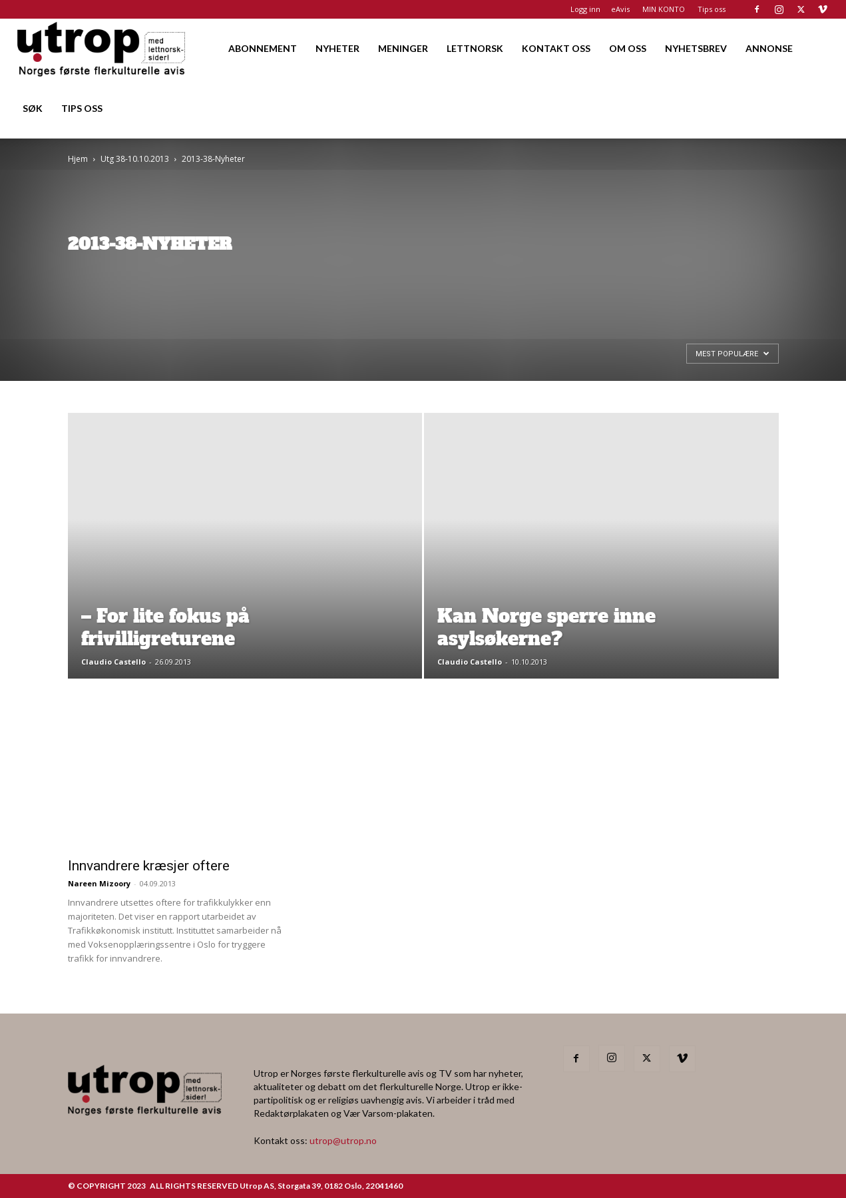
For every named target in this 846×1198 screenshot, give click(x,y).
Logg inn (585, 9)
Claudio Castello (113, 662)
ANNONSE (769, 48)
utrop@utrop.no (343, 1140)
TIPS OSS (82, 108)
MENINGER (403, 48)
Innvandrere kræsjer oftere (149, 866)
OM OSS (627, 48)
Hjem (78, 158)
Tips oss (712, 9)
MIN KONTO (663, 9)
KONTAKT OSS (556, 48)
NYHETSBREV (696, 48)
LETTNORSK (475, 48)
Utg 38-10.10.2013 (135, 158)
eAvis (620, 9)
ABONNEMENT (262, 48)
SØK (33, 108)
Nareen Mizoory (99, 883)
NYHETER (337, 48)
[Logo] (102, 48)
